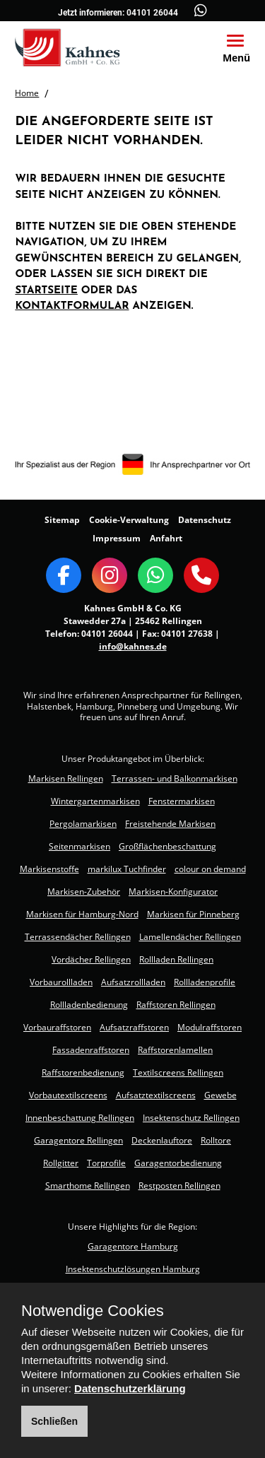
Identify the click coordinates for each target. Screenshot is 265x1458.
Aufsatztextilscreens (156, 1095)
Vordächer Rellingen (91, 959)
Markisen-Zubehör (83, 892)
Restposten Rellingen (179, 1186)
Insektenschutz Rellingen (191, 1118)
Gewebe (220, 1095)
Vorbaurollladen (61, 982)
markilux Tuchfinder (127, 869)
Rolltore (216, 1140)
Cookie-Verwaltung (129, 520)
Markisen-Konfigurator (173, 892)
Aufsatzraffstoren (134, 1027)
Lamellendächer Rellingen (190, 937)
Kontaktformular (72, 306)
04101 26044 (152, 13)
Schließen (54, 1421)
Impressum (117, 538)
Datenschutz (204, 520)
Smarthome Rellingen (87, 1186)
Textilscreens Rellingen (178, 1072)
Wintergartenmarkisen (95, 801)
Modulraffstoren (209, 1027)
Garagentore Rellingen (78, 1140)
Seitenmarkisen (79, 846)
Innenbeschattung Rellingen (79, 1118)
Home (27, 93)
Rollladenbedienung (89, 1005)
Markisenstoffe (49, 869)
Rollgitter (60, 1163)
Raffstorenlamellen (175, 1050)
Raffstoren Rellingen (176, 1005)
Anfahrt (166, 538)
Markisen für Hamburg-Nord (82, 914)
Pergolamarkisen (83, 824)
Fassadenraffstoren (90, 1050)
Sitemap (62, 520)
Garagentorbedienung (178, 1163)
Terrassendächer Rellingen (78, 937)
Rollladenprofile (204, 982)
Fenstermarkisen (181, 801)
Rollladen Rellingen (176, 959)
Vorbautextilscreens (68, 1095)
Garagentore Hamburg (133, 1246)
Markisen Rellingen (65, 778)
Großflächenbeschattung (167, 846)
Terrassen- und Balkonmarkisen (174, 778)
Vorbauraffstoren (57, 1027)
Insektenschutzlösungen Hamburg (133, 1269)
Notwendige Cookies (92, 1311)
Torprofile (106, 1163)
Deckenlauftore (161, 1140)
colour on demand (210, 869)
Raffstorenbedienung (83, 1072)
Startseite (46, 291)
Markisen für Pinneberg (193, 914)
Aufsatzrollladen (133, 982)
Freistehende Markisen (170, 824)
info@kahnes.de (133, 646)
